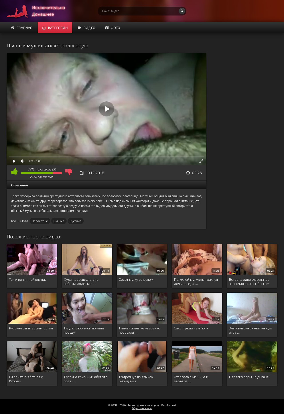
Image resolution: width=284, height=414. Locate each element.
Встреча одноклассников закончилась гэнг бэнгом (249, 281)
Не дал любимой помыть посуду (84, 330)
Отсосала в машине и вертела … (191, 379)
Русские (75, 221)
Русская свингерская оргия (31, 328)
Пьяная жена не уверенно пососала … (139, 330)
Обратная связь (142, 408)
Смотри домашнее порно (40, 11)
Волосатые (40, 221)
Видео (86, 27)
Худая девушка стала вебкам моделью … (81, 281)
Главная (21, 27)
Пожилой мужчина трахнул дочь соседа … (196, 281)
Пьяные (58, 221)
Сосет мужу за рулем (136, 279)
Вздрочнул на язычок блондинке (136, 379)
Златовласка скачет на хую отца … (250, 330)
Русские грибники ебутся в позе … (86, 379)
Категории (55, 27)
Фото (112, 27)
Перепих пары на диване (249, 377)
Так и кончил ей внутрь (27, 279)
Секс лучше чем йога (191, 328)
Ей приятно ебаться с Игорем (26, 379)
